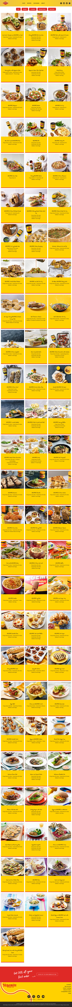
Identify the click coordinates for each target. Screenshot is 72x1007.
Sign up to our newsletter (47, 974)
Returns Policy (67, 990)
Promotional (42, 9)
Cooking (33, 9)
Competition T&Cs (66, 991)
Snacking (52, 9)
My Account (68, 986)
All (18, 9)
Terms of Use (40, 999)
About (43, 3)
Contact (69, 984)
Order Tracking (67, 988)
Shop (23, 3)
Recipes (29, 3)
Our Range (36, 3)
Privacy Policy (32, 999)
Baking (25, 9)
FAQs (69, 993)
